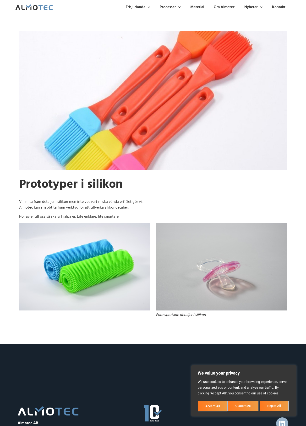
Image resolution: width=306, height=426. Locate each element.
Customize (213, 406)
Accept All (275, 406)
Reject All (244, 406)
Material (197, 7)
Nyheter (253, 7)
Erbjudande (138, 7)
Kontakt (278, 7)
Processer (170, 7)
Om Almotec (224, 7)
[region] (243, 391)
